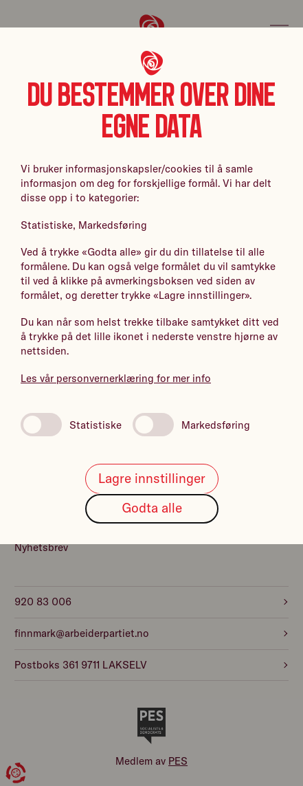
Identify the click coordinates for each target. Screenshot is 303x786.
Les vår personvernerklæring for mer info (116, 378)
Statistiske (71, 424)
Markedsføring (191, 424)
